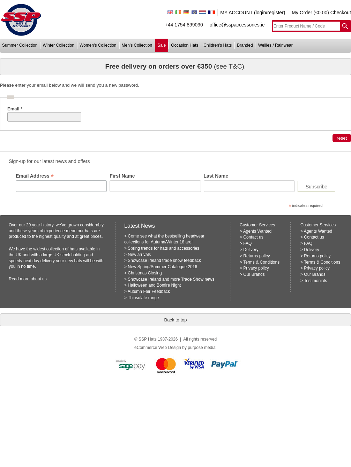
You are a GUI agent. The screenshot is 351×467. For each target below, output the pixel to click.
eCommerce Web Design (157, 347)
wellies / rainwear (275, 45)
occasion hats (184, 45)
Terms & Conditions (261, 262)
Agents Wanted (257, 231)
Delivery (250, 249)
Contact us (253, 237)
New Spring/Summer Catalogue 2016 (162, 266)
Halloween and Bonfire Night (154, 285)
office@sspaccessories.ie (237, 25)
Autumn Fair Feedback (149, 291)
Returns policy (256, 256)
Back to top (175, 319)
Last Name (216, 176)
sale (161, 45)
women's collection (98, 45)
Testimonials (315, 280)
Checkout (340, 12)
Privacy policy (256, 268)
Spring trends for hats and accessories (163, 248)
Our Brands (253, 274)
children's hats (217, 45)
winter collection (58, 45)
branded (245, 45)
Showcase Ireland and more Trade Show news (171, 279)
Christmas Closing (145, 273)
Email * (14, 108)
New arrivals (139, 254)
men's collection (137, 45)
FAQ (247, 243)
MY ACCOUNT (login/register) (252, 12)
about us (39, 279)
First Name (122, 176)
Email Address (35, 176)
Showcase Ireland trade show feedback (164, 260)
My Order (302, 12)
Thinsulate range (143, 297)
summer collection (19, 45)
